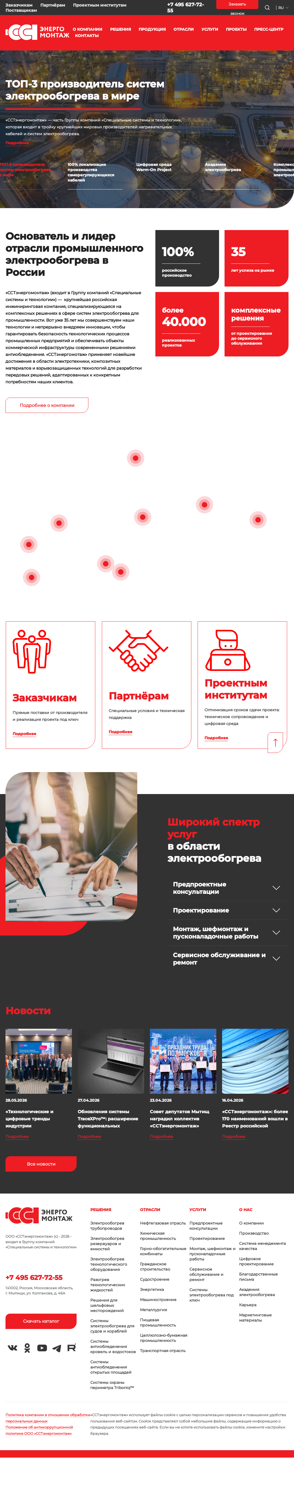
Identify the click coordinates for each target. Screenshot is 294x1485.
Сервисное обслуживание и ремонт (206, 1274)
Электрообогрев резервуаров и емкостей (107, 1243)
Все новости (41, 1164)
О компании (251, 1223)
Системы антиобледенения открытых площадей (110, 1367)
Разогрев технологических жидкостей (107, 1285)
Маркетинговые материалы (255, 1318)
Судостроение (154, 1279)
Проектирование (207, 1238)
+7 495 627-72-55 (33, 1278)
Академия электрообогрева (257, 1292)
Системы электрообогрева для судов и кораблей (112, 1326)
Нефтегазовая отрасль (163, 1223)
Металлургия (153, 1309)
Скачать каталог (41, 1321)
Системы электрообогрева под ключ (211, 1295)
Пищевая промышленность (158, 1322)
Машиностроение (158, 1299)
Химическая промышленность (158, 1236)
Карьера (247, 1304)
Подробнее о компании (47, 405)
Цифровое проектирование (256, 1261)
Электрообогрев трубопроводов (107, 1226)
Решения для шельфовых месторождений (107, 1305)
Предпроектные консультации (206, 1226)
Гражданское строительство (155, 1267)
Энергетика (152, 1289)
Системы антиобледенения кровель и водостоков (113, 1346)
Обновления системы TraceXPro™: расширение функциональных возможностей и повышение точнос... (108, 1126)
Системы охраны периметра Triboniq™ (112, 1385)
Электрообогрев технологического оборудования (108, 1264)
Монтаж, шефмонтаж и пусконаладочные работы (212, 1254)
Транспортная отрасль (163, 1350)
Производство (254, 1233)
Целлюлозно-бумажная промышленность (163, 1338)
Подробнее (17, 142)
